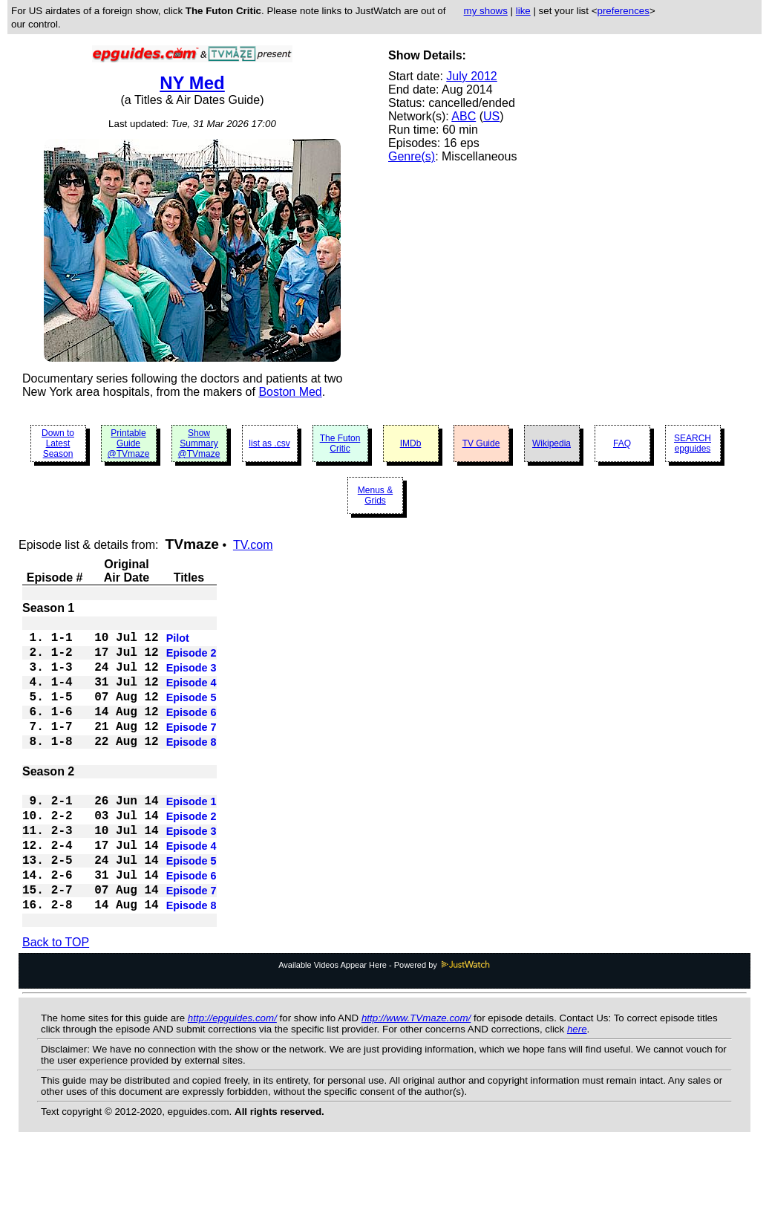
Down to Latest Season (58, 443)
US (491, 116)
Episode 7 (191, 749)
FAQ (622, 443)
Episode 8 (191, 767)
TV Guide (481, 443)
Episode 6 (191, 732)
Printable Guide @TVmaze (129, 443)
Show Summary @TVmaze (199, 443)
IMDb (411, 443)
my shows (486, 10)
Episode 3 (191, 678)
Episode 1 (191, 836)
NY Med (192, 83)
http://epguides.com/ (232, 1074)
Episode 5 (191, 714)
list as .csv (269, 443)
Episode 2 (191, 660)
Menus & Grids (375, 495)
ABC (463, 116)
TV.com (253, 545)
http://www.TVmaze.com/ (416, 1074)
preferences (623, 10)
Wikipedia (551, 443)
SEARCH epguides (692, 443)
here (577, 1085)
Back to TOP (55, 998)
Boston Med (289, 391)
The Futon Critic (340, 443)
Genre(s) (411, 156)
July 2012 (471, 76)
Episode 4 (191, 696)
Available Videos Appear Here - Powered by (384, 1021)
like (523, 10)
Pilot (177, 642)
